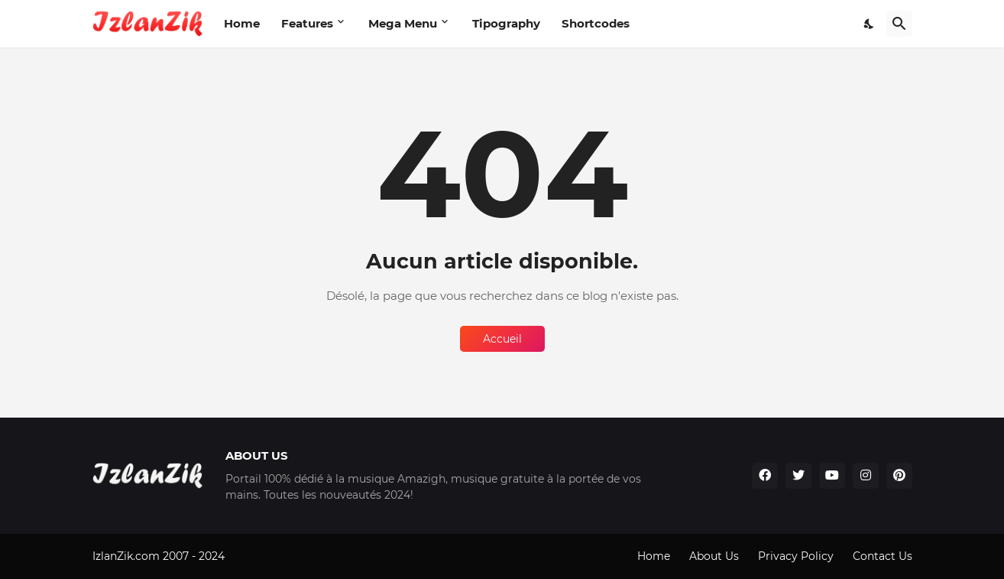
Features (307, 23)
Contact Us (882, 556)
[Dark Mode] (870, 24)
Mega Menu (402, 23)
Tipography (506, 23)
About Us (714, 556)
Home (242, 23)
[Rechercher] (899, 24)
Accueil (502, 339)
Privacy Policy (796, 556)
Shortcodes (596, 23)
